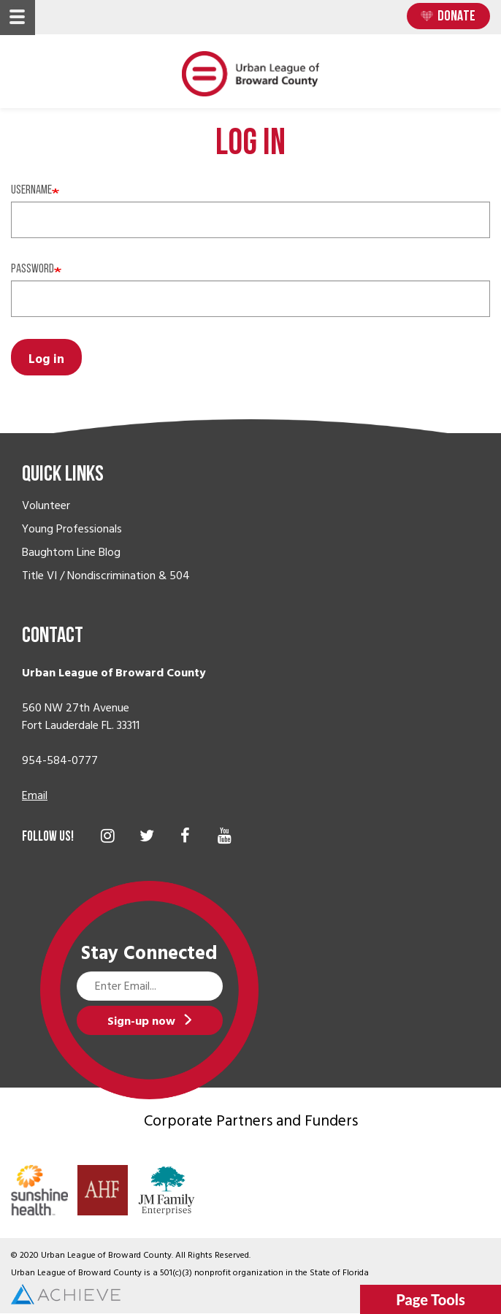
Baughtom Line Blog (71, 552)
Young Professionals (72, 529)
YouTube (224, 835)
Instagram (108, 835)
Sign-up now (141, 1021)
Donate (456, 16)
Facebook (185, 835)
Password (32, 269)
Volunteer (46, 505)
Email (34, 795)
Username (31, 190)
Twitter (146, 835)
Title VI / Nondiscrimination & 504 (106, 576)
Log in (46, 359)
